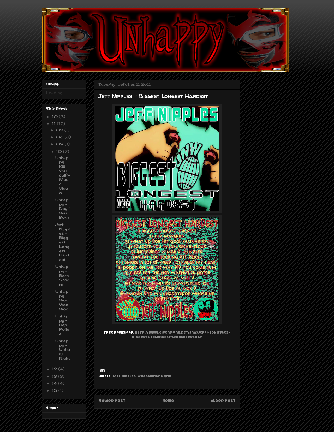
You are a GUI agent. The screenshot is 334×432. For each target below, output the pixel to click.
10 (55, 116)
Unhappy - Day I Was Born (62, 208)
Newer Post (112, 401)
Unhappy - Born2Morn (62, 275)
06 (60, 137)
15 (55, 390)
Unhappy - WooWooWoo (61, 300)
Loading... (55, 92)
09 (60, 144)
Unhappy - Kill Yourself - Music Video (62, 175)
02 (60, 130)
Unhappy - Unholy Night (62, 349)
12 (55, 369)
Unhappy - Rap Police (62, 325)
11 (54, 123)
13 (55, 376)
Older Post (223, 401)
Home (168, 401)
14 (55, 383)
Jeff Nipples (124, 376)
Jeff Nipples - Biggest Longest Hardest (62, 242)
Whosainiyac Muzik (154, 376)
